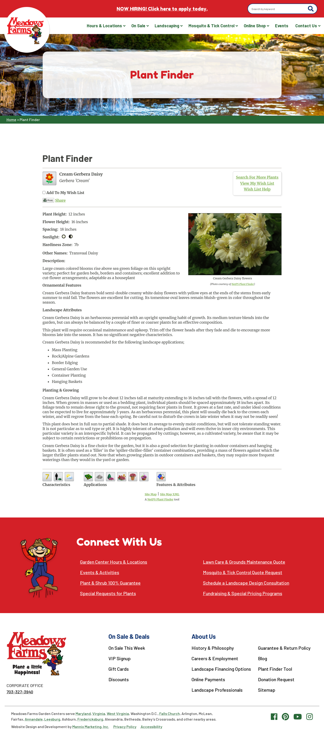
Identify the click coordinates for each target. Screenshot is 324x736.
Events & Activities (99, 572)
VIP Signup (119, 658)
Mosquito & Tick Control (211, 25)
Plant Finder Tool (275, 669)
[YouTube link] (297, 716)
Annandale (34, 719)
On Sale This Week (126, 648)
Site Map (151, 494)
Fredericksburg (90, 719)
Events (281, 25)
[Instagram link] (309, 716)
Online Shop (255, 25)
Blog (262, 658)
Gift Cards (118, 669)
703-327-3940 (20, 691)
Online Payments (208, 679)
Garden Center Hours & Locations (113, 562)
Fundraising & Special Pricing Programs (242, 593)
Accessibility (151, 726)
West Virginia (118, 713)
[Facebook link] (274, 716)
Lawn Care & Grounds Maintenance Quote (244, 562)
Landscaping (167, 25)
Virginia (98, 713)
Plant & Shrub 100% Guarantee (110, 583)
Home (11, 119)
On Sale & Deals (129, 636)
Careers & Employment (215, 658)
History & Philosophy (213, 648)
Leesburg (52, 719)
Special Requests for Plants (108, 593)
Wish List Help (257, 189)
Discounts (118, 679)
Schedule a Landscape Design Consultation (246, 583)
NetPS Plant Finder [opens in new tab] (160, 499)
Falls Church (169, 713)
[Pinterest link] (285, 716)
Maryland (83, 713)
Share (60, 200)
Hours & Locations (104, 25)
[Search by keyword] (278, 9)
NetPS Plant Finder (243, 284)
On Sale (138, 25)
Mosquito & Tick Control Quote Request (242, 572)
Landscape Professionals (217, 690)
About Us (204, 636)
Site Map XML (169, 494)
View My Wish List (257, 183)
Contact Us (306, 25)
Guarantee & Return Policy (284, 648)
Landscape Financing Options (221, 669)
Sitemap (266, 690)
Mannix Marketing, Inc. (90, 726)
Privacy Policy (124, 726)
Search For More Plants (257, 177)
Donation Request (276, 679)
